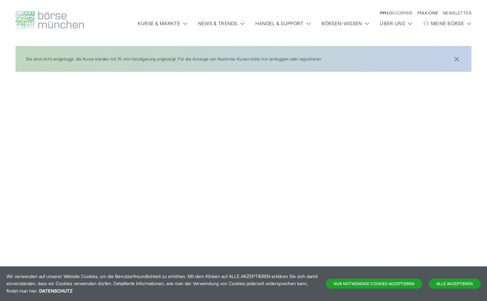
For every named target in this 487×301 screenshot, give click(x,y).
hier (265, 58)
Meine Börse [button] (447, 23)
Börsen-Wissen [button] (345, 23)
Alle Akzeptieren (454, 283)
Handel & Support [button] (283, 23)
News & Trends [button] (221, 23)
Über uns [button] (396, 23)
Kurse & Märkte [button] (163, 23)
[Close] (456, 58)
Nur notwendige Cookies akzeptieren (374, 283)
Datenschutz (56, 291)
